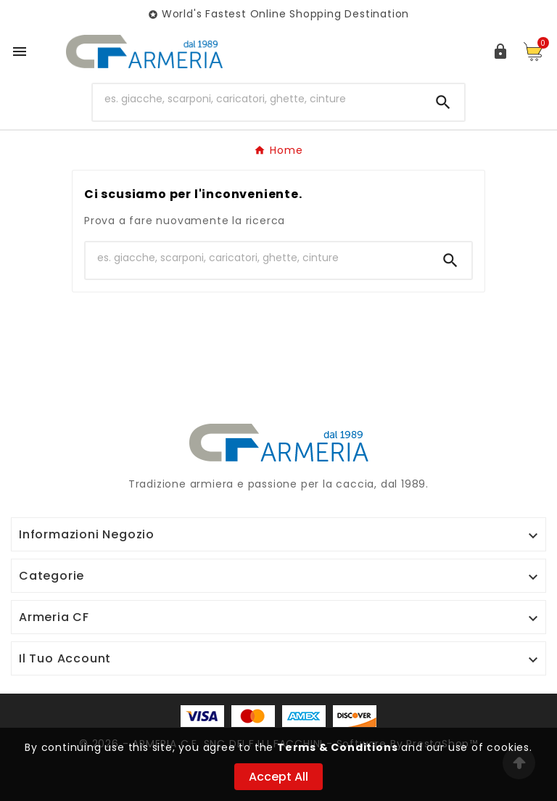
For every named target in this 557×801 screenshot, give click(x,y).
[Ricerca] (258, 99)
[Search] (443, 102)
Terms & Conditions (337, 747)
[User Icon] (500, 51)
